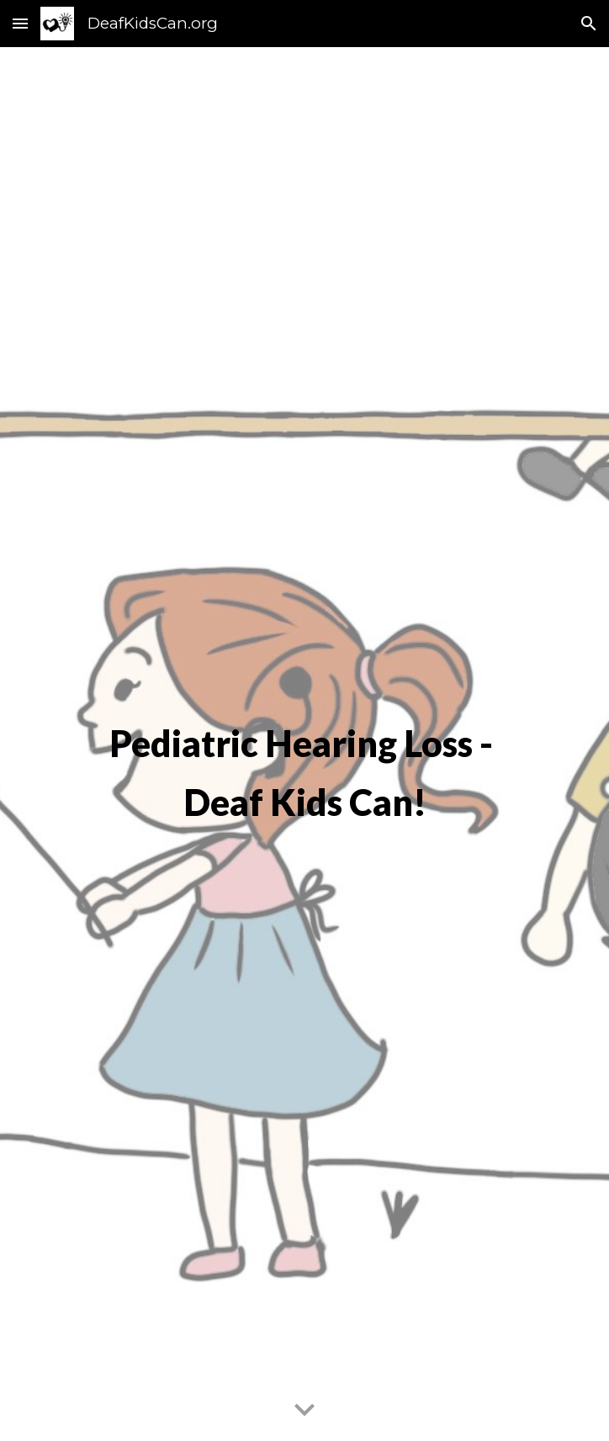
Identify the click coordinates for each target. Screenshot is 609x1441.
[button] (20, 23)
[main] (304, 743)
